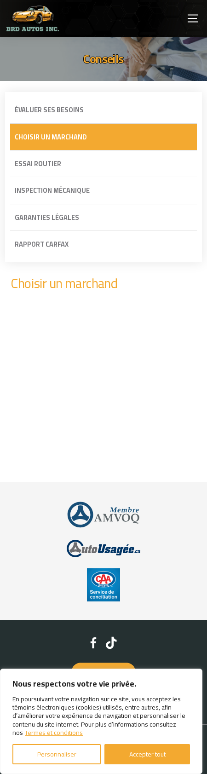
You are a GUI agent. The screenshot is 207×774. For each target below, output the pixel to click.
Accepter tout (147, 754)
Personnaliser (56, 754)
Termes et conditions (54, 733)
